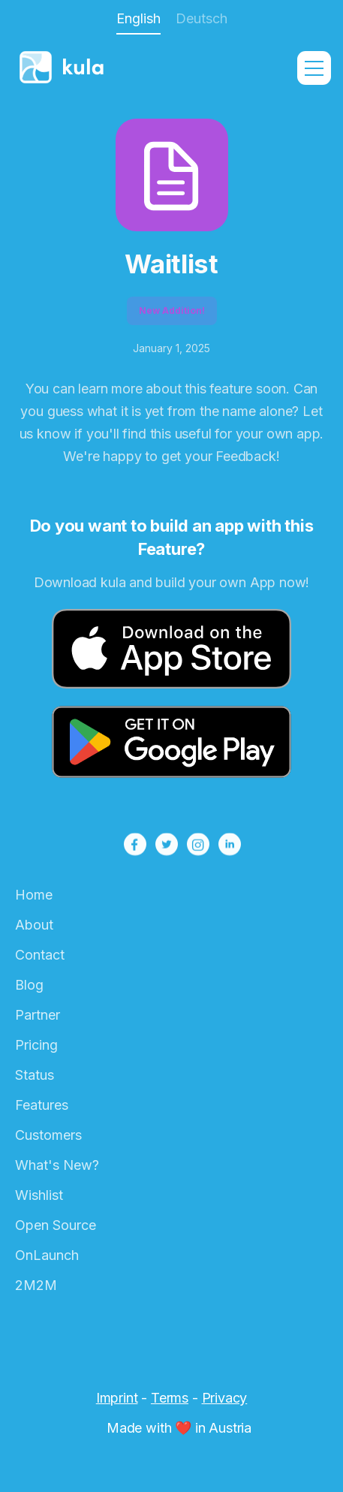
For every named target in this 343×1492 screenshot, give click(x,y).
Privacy (225, 1398)
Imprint (117, 1398)
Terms (169, 1398)
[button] (314, 68)
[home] (87, 68)
